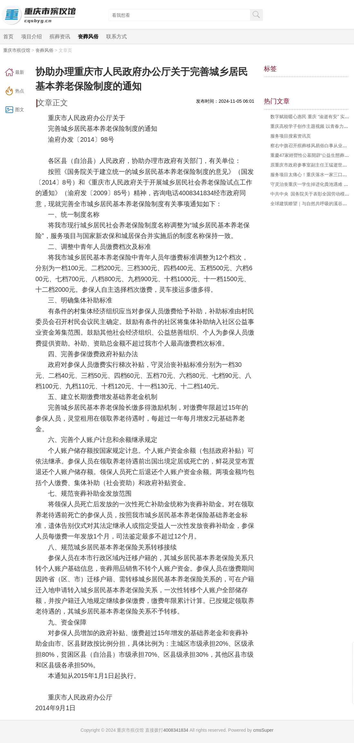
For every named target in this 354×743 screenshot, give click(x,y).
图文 (19, 109)
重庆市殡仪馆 (16, 50)
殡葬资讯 (60, 36)
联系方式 (116, 36)
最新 (19, 72)
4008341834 (175, 730)
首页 (8, 36)
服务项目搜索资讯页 (290, 135)
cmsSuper (263, 730)
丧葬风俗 (88, 36)
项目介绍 (31, 36)
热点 (19, 90)
